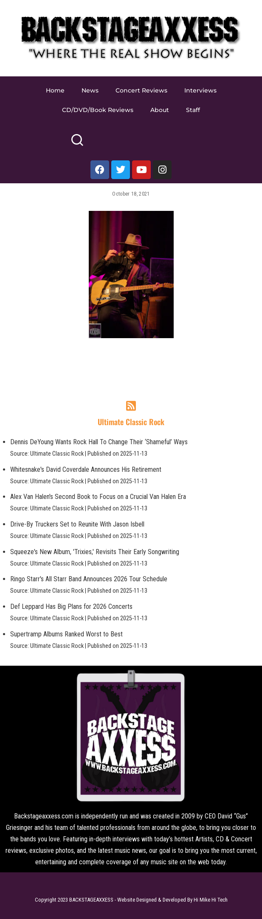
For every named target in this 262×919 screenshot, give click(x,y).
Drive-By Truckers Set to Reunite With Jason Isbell (77, 524)
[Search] (77, 144)
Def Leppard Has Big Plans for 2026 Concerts (71, 606)
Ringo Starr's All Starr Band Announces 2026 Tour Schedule (88, 579)
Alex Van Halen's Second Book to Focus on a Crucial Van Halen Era (98, 497)
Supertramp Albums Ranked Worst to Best (66, 634)
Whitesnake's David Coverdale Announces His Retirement (85, 469)
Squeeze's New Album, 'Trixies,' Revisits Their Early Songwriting (94, 552)
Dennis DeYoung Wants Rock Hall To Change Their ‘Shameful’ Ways (99, 442)
